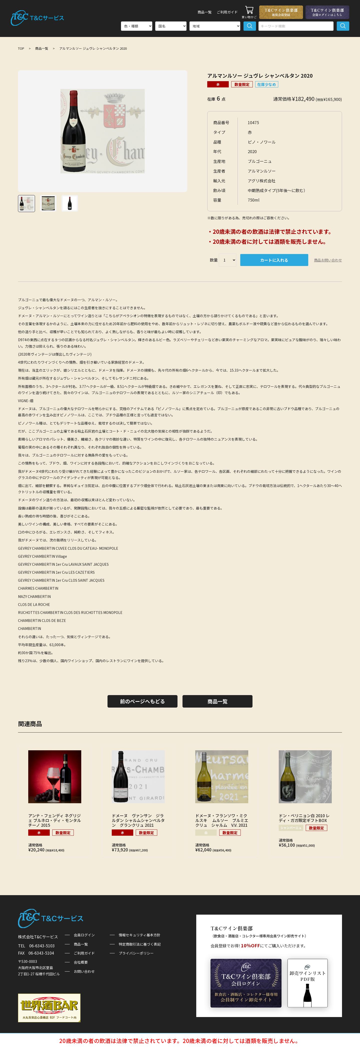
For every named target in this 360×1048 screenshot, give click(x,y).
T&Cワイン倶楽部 (281, 12)
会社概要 (81, 962)
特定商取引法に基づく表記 (140, 944)
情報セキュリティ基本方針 (139, 935)
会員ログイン (84, 935)
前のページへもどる (142, 701)
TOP (21, 48)
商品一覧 (200, 12)
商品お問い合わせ (328, 260)
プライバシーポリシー (136, 953)
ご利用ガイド (226, 12)
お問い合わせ (84, 971)
